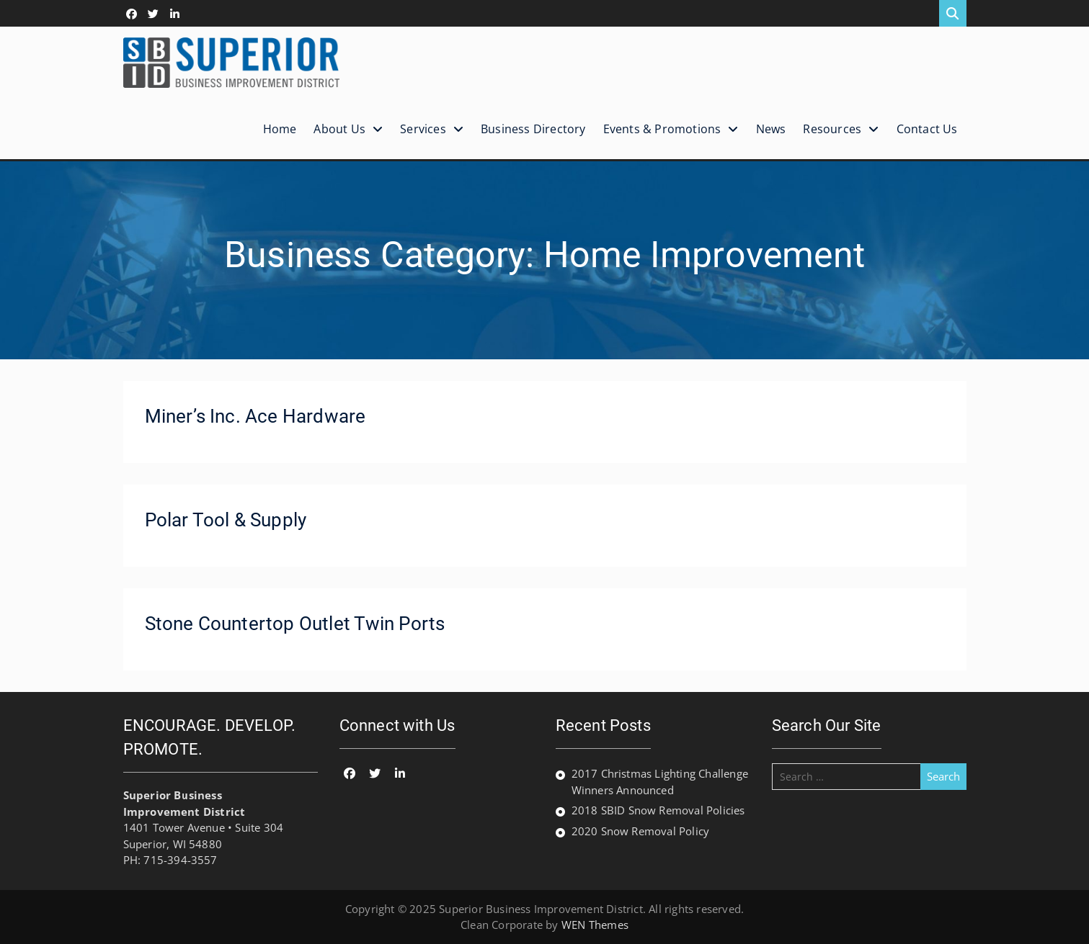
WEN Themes (594, 924)
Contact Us (927, 129)
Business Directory (533, 129)
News (771, 129)
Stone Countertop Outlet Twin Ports (295, 623)
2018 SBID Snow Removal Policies (658, 810)
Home (280, 129)
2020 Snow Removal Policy (641, 831)
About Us (339, 129)
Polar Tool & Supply (226, 520)
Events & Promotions (662, 129)
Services (423, 129)
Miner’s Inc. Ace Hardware (255, 416)
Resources (832, 129)
